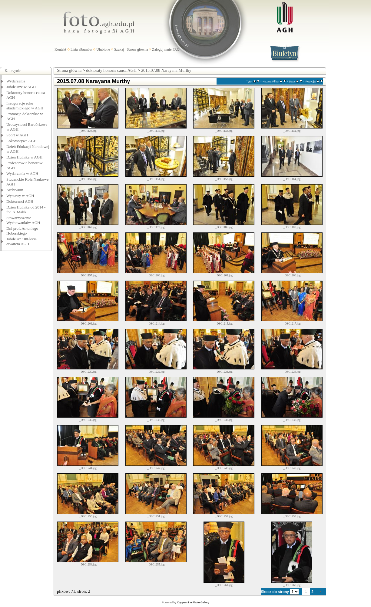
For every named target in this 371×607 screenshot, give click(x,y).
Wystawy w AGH (20, 195)
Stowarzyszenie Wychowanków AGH (23, 220)
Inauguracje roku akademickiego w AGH (24, 105)
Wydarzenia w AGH (22, 173)
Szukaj (119, 49)
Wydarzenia (15, 81)
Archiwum (14, 190)
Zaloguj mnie (161, 49)
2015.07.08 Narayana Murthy (166, 70)
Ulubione (103, 49)
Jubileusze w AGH (21, 87)
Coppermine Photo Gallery (193, 602)
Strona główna (137, 49)
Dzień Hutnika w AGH (24, 157)
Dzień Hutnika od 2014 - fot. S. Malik (25, 209)
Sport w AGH (17, 135)
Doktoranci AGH (19, 201)
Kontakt (60, 49)
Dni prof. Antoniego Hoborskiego (22, 230)
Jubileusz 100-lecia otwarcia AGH (21, 241)
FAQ (176, 49)
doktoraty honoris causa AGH (111, 70)
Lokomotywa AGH (21, 140)
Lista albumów (81, 49)
